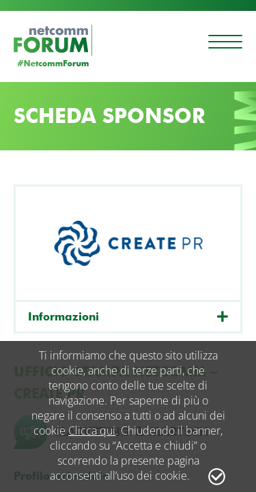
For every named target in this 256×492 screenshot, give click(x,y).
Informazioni (63, 316)
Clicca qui (91, 430)
